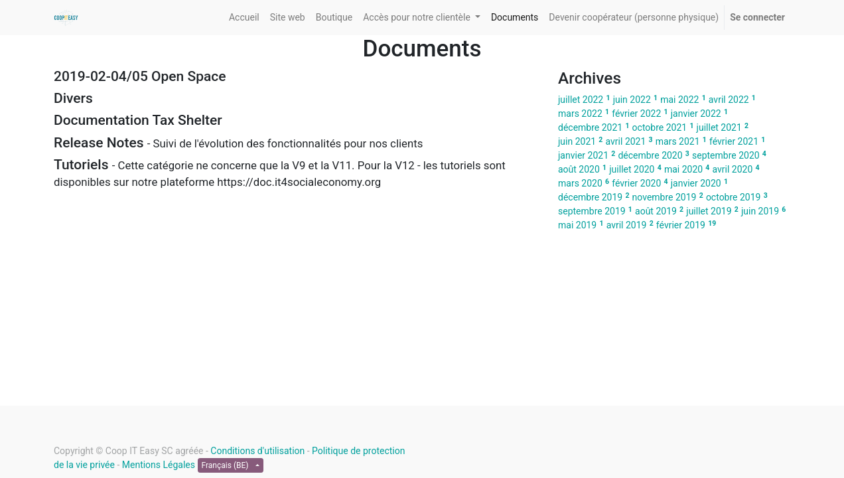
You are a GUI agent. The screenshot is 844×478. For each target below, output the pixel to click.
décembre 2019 (590, 197)
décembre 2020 (650, 155)
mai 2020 (683, 169)
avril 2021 (626, 141)
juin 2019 (760, 211)
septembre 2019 (592, 211)
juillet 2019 (708, 211)
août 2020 (579, 169)
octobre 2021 (659, 127)
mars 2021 (678, 141)
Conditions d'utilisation (257, 450)
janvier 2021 (583, 155)
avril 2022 (729, 99)
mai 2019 (577, 225)
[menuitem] (244, 17)
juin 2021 (577, 141)
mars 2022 (580, 113)
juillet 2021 (719, 127)
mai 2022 (679, 99)
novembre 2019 (664, 197)
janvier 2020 (696, 183)
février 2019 (680, 225)
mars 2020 (580, 183)
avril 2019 (626, 225)
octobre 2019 (733, 197)
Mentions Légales (158, 464)
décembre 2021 (590, 127)
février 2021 (733, 141)
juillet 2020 (631, 169)
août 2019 (656, 211)
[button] (296, 76)
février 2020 (636, 183)
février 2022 (636, 113)
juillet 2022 (580, 99)
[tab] (296, 76)
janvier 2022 (696, 113)
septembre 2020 (726, 155)
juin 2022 (632, 99)
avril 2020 (733, 169)
